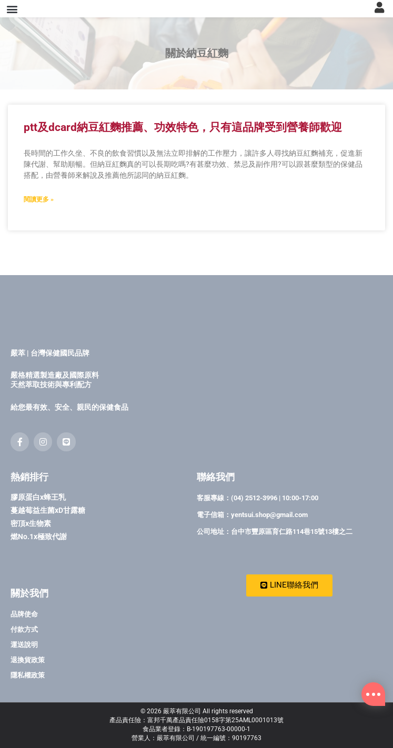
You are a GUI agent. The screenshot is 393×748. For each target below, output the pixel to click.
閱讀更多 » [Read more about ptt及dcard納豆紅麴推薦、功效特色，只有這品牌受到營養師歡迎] (39, 229)
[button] (12, 23)
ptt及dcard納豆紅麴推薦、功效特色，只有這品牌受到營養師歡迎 (183, 156)
